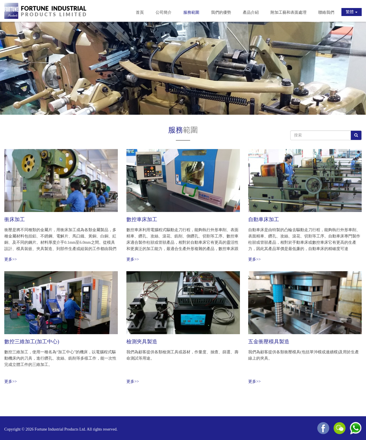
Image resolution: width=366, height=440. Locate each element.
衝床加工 (14, 219)
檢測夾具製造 (141, 341)
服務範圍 (191, 12)
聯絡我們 (326, 12)
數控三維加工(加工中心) (31, 341)
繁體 (352, 12)
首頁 (140, 12)
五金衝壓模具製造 (268, 341)
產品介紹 (251, 12)
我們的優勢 (221, 12)
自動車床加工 (263, 219)
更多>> (10, 259)
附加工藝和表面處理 (288, 12)
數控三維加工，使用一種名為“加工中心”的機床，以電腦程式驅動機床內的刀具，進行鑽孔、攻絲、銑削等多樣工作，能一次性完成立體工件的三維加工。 (60, 358)
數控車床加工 (141, 219)
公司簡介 (164, 12)
